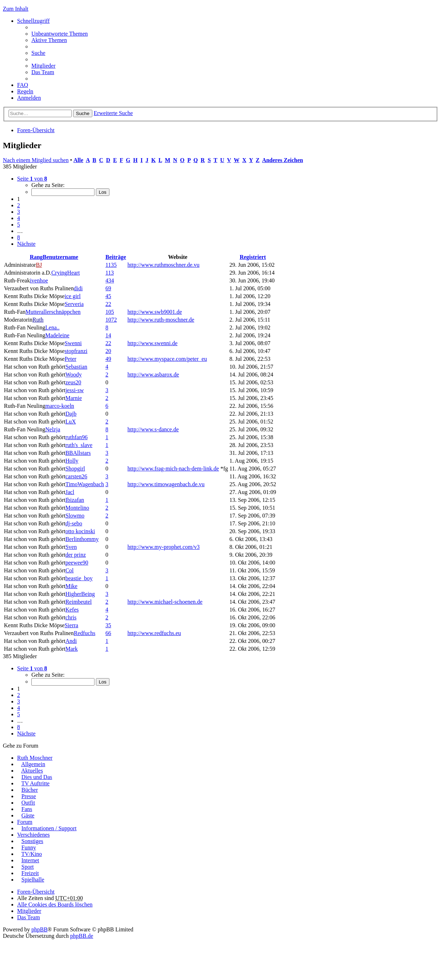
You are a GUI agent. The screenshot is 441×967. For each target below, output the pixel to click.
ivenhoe (39, 280)
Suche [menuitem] (38, 53)
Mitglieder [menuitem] (43, 66)
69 (108, 288)
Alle (78, 160)
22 (108, 304)
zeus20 (73, 382)
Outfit (28, 803)
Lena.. (52, 327)
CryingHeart (65, 273)
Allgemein (33, 764)
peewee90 (76, 563)
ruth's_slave (78, 445)
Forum (24, 822)
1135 (111, 265)
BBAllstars (78, 453)
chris (70, 617)
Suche (82, 113)
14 (108, 335)
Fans (26, 809)
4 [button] (18, 218)
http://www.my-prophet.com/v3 (164, 547)
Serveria (74, 304)
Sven (71, 547)
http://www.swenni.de (153, 343)
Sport (27, 867)
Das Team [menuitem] (42, 72)
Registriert (253, 257)
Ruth (37, 320)
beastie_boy (78, 578)
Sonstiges (32, 841)
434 (110, 280)
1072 (111, 320)
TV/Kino (31, 854)
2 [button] (18, 205)
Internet (30, 860)
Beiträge (116, 257)
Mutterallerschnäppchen (53, 312)
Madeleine (57, 335)
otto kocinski (80, 531)
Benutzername (60, 257)
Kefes (71, 610)
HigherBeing (80, 594)
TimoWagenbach (84, 484)
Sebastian (76, 367)
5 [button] (18, 225)
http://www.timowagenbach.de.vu (166, 484)
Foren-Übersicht (36, 130)
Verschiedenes (33, 835)
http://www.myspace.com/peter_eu (167, 359)
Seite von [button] (32, 179)
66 (108, 633)
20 (108, 351)
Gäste (27, 815)
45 (108, 296)
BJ (39, 265)
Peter (70, 359)
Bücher (29, 790)
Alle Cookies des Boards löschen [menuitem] (55, 904)
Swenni (73, 343)
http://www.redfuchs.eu (154, 633)
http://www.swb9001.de (155, 312)
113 (110, 273)
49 (108, 359)
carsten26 (76, 476)
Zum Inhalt (16, 9)
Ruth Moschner (34, 758)
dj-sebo (73, 523)
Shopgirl (75, 469)
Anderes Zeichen (282, 160)
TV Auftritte (35, 783)
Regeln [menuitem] (25, 91)
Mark (71, 649)
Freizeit (30, 873)
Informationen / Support (49, 828)
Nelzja (52, 429)
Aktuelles (32, 771)
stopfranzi (76, 351)
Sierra (71, 625)
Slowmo (74, 516)
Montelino (77, 508)
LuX (70, 421)
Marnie (73, 398)
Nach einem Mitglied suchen (35, 160)
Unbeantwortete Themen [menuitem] (59, 34)
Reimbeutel (78, 602)
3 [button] (18, 212)
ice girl (73, 296)
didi (78, 288)
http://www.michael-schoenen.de (165, 602)
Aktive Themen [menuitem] (49, 40)
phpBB (39, 929)
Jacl (69, 492)
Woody (73, 374)
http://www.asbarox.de (153, 374)
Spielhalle (32, 880)
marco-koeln (59, 406)
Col (69, 570)
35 (108, 625)
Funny (28, 847)
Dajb (70, 414)
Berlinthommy (81, 539)
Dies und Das (36, 777)
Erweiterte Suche (113, 113)
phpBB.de (81, 936)
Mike (71, 586)
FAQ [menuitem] (22, 85)
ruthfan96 (76, 437)
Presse (28, 796)
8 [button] (18, 237)
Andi (71, 641)
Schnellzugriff (33, 21)
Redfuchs (84, 633)
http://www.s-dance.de (153, 429)
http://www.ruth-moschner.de (161, 320)
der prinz (75, 555)
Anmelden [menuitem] (29, 98)
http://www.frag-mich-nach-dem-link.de (173, 469)
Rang (36, 257)
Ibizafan (74, 500)
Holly (71, 461)
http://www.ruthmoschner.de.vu (164, 265)
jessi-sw (74, 390)
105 (110, 312)
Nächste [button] (26, 244)
